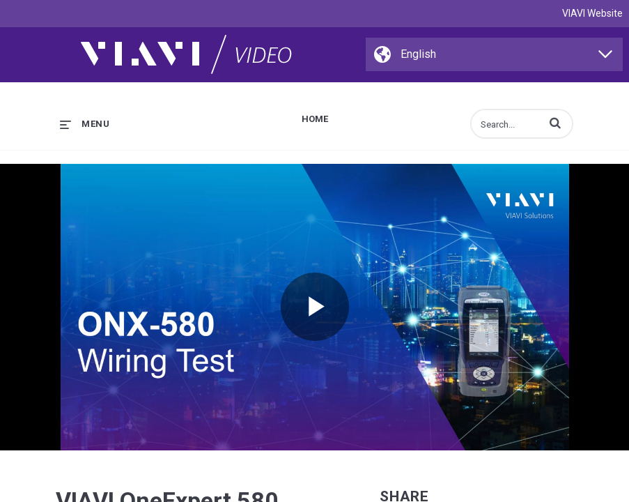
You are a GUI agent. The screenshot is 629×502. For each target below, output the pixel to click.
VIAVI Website (592, 13)
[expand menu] (85, 124)
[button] (555, 122)
